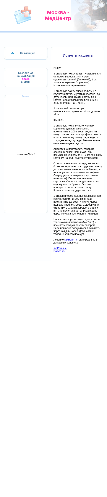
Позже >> (59, 251)
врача (26, 78)
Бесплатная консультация (26, 74)
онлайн (25, 81)
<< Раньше (60, 248)
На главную (27, 53)
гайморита (70, 239)
